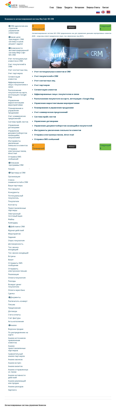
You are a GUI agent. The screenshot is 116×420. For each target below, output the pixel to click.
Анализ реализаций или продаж (17, 382)
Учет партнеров (15, 73)
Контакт (106, 7)
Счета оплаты (14, 314)
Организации (14, 176)
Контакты (12, 204)
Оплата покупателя (16, 277)
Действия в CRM (17, 226)
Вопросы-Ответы (93, 7)
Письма (11, 304)
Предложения (14, 308)
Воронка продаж (15, 329)
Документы (15, 297)
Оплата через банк (16, 290)
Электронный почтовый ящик (15, 214)
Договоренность (15, 244)
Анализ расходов (15, 386)
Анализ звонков (15, 359)
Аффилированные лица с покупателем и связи (18, 84)
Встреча (11, 256)
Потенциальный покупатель (15, 196)
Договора (12, 311)
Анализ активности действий (16, 376)
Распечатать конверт (18, 301)
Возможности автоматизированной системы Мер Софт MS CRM (18, 51)
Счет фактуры (14, 318)
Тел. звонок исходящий (13, 248)
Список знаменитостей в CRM (18, 181)
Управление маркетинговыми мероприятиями (16, 102)
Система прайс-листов (18, 122)
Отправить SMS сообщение (15, 264)
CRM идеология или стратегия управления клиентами (18, 29)
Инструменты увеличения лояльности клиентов (18, 143)
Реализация (13, 274)
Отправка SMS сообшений (14, 157)
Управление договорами (13, 126)
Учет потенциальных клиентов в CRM (17, 59)
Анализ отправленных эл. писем (18, 370)
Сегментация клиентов (14, 77)
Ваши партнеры (15, 185)
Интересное (79, 7)
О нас (52, 7)
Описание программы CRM (16, 164)
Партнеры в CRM (17, 172)
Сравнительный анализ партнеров (16, 355)
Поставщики (14, 189)
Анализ (13, 325)
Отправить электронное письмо (17, 269)
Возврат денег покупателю (14, 285)
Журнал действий (16, 230)
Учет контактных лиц (17, 70)
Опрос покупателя (16, 240)
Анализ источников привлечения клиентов (17, 340)
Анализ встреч (14, 363)
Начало (11, 169)
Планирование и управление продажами (15, 110)
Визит (11, 259)
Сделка (11, 293)
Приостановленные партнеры (17, 209)
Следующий (105, 27)
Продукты (68, 7)
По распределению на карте (18, 333)
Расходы (12, 281)
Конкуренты (13, 192)
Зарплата (12, 390)
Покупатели (13, 201)
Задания (12, 237)
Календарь (13, 222)
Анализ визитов (15, 366)
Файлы (11, 219)
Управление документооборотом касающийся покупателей (17, 134)
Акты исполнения (16, 321)
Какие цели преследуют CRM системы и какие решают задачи (16, 40)
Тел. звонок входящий (18, 253)
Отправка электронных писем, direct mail (17, 151)
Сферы (59, 7)
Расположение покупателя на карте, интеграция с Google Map (17, 93)
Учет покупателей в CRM (17, 65)
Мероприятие (14, 234)
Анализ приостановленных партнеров (16, 348)
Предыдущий (38, 27)
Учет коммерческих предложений (17, 117)
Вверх (72, 27)
